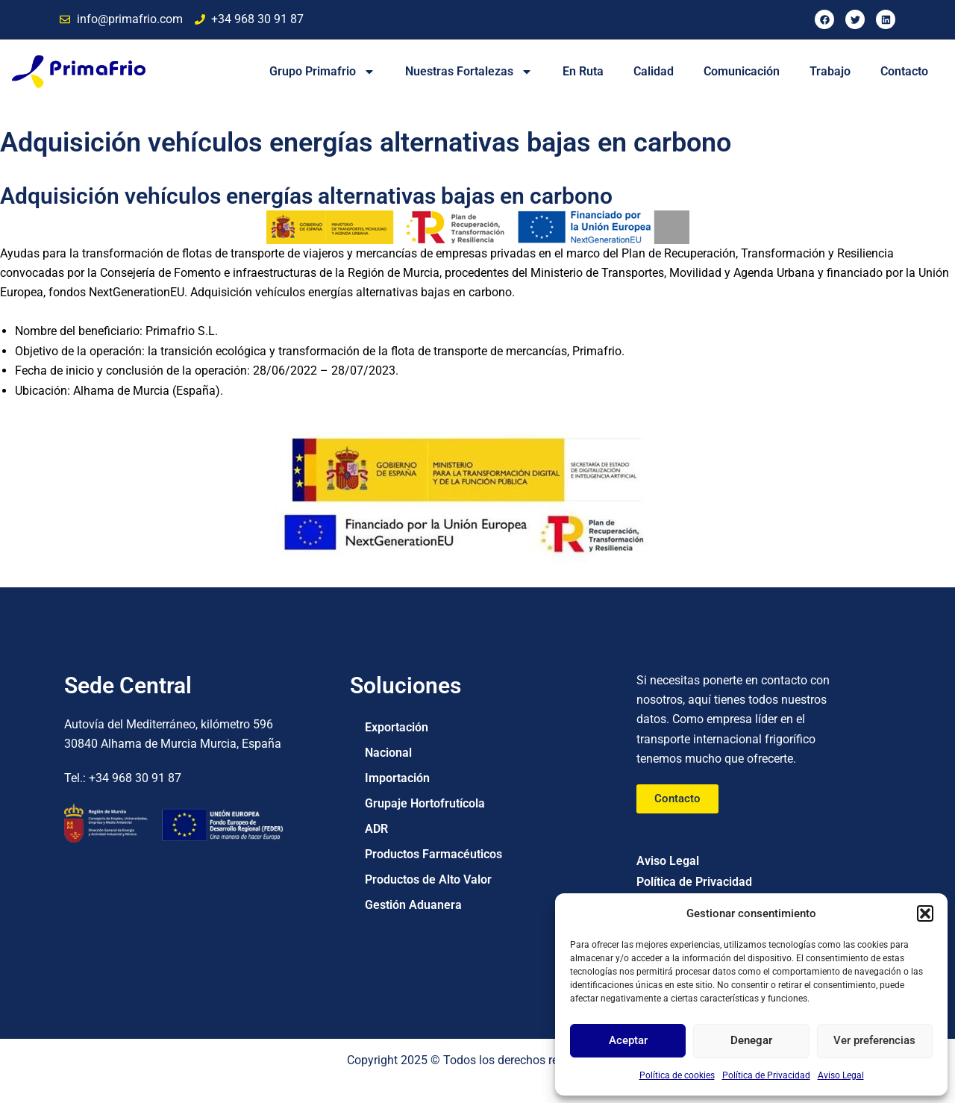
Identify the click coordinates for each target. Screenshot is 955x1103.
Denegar (751, 1040)
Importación (397, 778)
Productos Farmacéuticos (433, 854)
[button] (925, 913)
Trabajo (830, 71)
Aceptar (628, 1040)
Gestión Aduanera (413, 905)
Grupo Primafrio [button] (322, 71)
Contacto (904, 71)
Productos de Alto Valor (428, 879)
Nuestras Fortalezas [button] (469, 71)
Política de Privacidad (766, 1075)
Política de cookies (677, 1075)
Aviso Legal (841, 1075)
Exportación (396, 727)
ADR (376, 829)
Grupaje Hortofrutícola (425, 803)
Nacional (388, 753)
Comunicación (742, 71)
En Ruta (583, 71)
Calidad (653, 71)
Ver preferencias (874, 1040)
